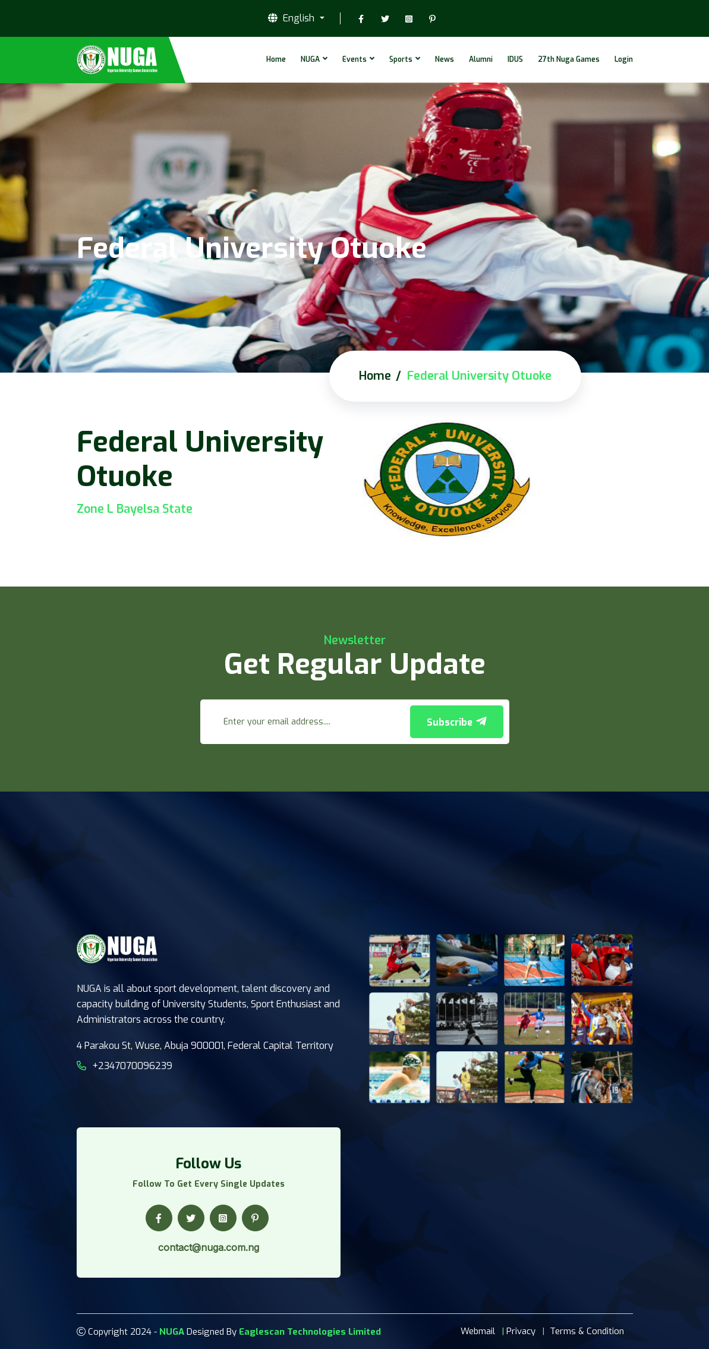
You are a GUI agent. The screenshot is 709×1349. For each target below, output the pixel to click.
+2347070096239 (124, 1066)
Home (276, 59)
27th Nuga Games (569, 59)
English (292, 18)
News (444, 59)
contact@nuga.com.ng (208, 1247)
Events (354, 59)
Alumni (481, 59)
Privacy (520, 1331)
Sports (400, 59)
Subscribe (457, 722)
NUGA (310, 59)
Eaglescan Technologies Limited (310, 1332)
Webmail (478, 1331)
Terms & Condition (587, 1331)
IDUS (515, 59)
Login (624, 59)
